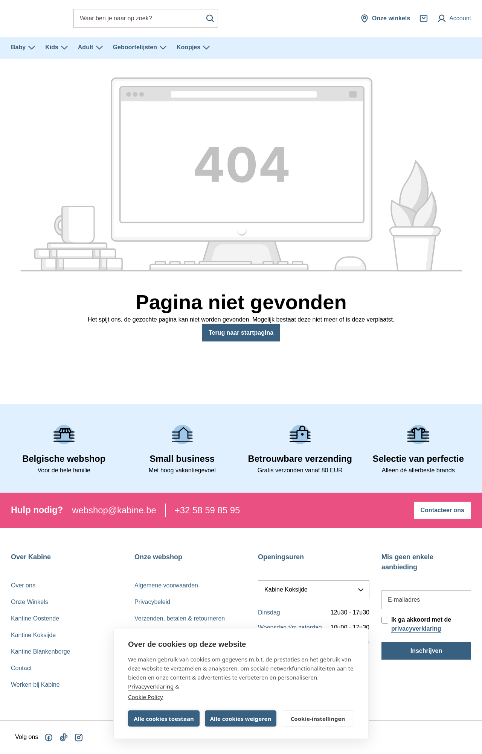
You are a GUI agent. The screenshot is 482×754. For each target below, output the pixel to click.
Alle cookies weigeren (241, 718)
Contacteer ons (442, 510)
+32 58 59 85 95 (207, 510)
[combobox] (145, 18)
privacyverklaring (416, 628)
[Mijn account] (454, 18)
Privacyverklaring (151, 686)
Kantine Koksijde (33, 635)
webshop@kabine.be (114, 510)
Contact (21, 668)
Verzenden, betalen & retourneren (179, 618)
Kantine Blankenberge (40, 651)
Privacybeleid (152, 602)
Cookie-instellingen (318, 718)
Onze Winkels (29, 602)
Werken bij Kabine (35, 684)
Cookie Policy (145, 697)
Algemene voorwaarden (166, 585)
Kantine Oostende (35, 618)
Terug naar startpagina (241, 332)
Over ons (23, 585)
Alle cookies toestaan (164, 718)
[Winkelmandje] (423, 18)
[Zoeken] (210, 18)
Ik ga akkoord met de (421, 624)
